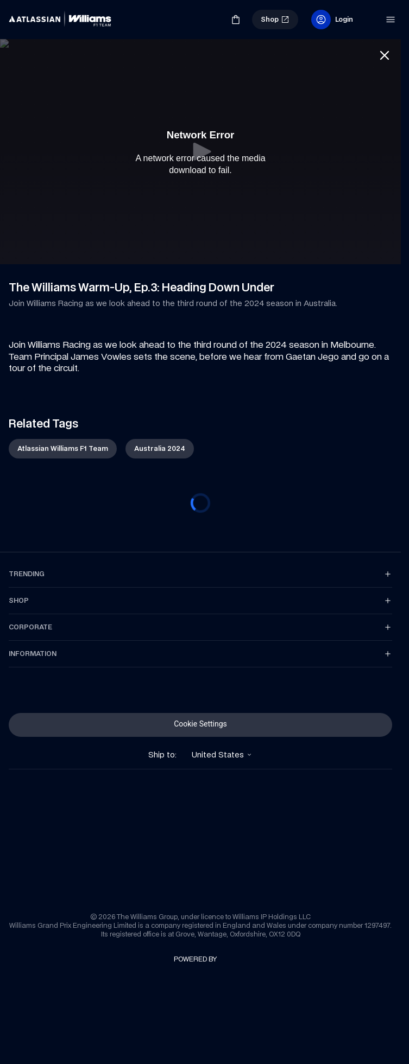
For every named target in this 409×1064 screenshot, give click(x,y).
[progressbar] (200, 494)
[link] (27, 15)
